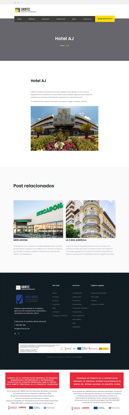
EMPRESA (31, 19)
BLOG (74, 19)
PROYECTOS (60, 19)
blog (67, 45)
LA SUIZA (79, 357)
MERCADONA (20, 240)
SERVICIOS (45, 19)
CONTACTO (87, 19)
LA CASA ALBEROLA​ (76, 240)
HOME (19, 19)
